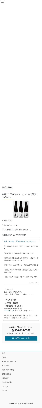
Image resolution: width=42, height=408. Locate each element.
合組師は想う (6, 374)
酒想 (3, 353)
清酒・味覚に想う (8, 370)
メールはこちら (9, 311)
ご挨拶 (4, 357)
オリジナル (6, 365)
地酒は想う (6, 378)
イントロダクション (9, 361)
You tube (4, 390)
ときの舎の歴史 (7, 382)
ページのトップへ (33, 282)
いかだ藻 (5, 386)
